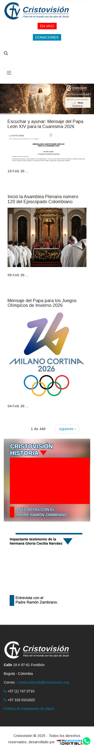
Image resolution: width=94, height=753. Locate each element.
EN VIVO (47, 26)
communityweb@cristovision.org (43, 682)
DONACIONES (47, 37)
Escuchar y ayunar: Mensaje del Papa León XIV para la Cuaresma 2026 (45, 124)
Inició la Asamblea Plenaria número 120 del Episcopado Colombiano (43, 199)
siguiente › (67, 429)
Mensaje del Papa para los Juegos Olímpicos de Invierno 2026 (42, 303)
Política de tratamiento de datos (29, 709)
